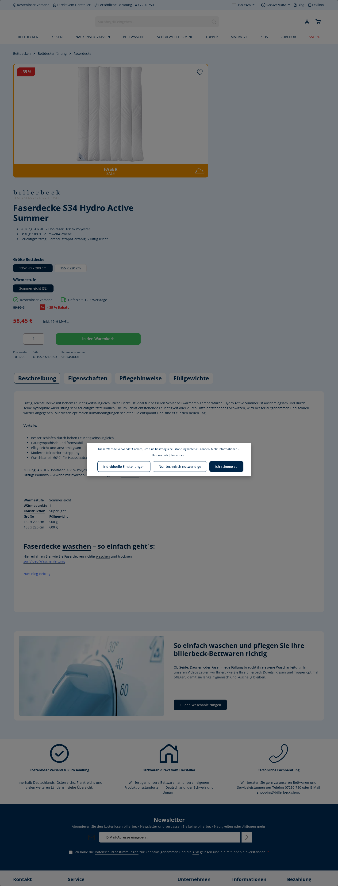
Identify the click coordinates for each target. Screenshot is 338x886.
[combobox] (152, 21)
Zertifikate (185, 821)
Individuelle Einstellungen (124, 466)
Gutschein (240, 829)
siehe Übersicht (80, 665)
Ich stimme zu (226, 466)
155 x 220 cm (258, 145)
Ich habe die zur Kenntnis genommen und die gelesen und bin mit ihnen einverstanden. (171, 730)
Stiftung (183, 814)
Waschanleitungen (246, 777)
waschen (76, 424)
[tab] (37, 256)
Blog (299, 5)
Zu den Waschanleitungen (200, 583)
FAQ (235, 770)
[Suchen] (214, 21)
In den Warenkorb (284, 216)
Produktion (186, 829)
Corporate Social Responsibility (190, 803)
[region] (102, 120)
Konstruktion (34, 389)
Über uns (184, 777)
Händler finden (244, 785)
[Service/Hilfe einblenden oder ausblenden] (275, 5)
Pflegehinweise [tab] (140, 256)
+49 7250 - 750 (28, 786)
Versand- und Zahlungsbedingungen (250, 810)
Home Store (186, 844)
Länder (133, 776)
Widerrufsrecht (244, 800)
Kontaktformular (26, 829)
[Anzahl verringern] (205, 216)
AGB (195, 730)
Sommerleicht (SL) (221, 166)
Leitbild (183, 785)
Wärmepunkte (35, 384)
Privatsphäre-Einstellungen (243, 870)
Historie (183, 770)
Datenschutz (242, 844)
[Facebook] (17, 857)
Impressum (241, 852)
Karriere (183, 837)
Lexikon (316, 5)
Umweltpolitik (188, 792)
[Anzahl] (221, 216)
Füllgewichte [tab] (191, 256)
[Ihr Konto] (307, 22)
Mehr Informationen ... (225, 449)
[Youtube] (25, 857)
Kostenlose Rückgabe (248, 837)
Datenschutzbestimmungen (116, 730)
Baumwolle (130, 353)
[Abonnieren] (247, 715)
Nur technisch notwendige (180, 466)
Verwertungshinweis (248, 859)
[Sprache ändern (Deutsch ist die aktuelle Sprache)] (243, 5)
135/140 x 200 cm (220, 145)
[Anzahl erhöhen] (236, 216)
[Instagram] (32, 857)
